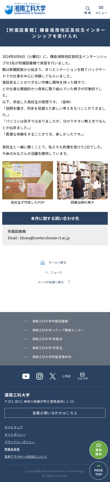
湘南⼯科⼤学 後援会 (47, 339)
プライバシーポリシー (19, 442)
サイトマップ (13, 427)
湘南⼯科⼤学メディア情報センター (58, 330)
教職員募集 (12, 449)
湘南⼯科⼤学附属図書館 (50, 321)
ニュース (56, 272)
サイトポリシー (15, 434)
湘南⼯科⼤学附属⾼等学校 (52, 356)
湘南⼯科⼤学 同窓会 (47, 348)
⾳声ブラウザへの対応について (25, 456)
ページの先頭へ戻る (51, 282)
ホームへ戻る (57, 262)
